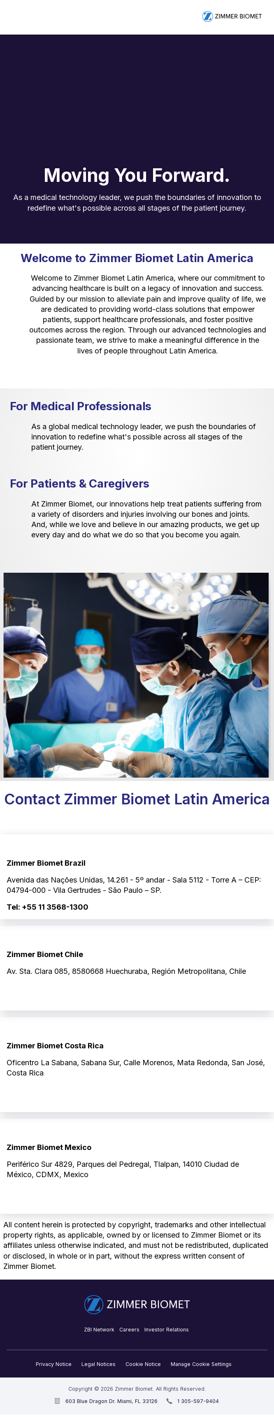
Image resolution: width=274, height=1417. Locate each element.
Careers (129, 1329)
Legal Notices (98, 1364)
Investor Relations (166, 1329)
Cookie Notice (143, 1364)
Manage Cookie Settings (201, 1364)
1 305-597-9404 (198, 1401)
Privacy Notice (54, 1364)
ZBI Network (99, 1329)
